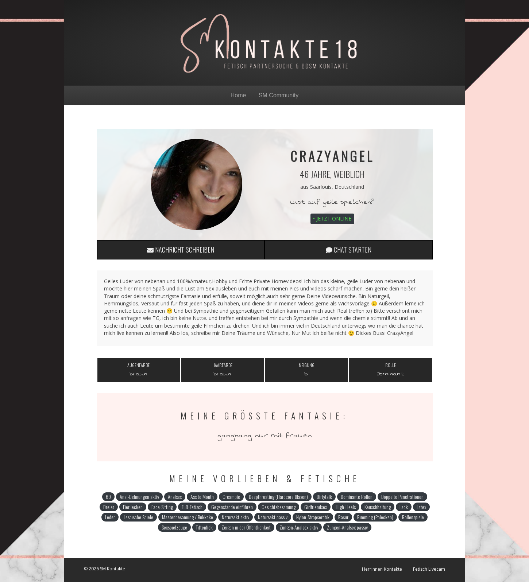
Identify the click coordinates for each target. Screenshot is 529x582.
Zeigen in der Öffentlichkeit (246, 527)
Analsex (175, 496)
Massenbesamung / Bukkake (187, 517)
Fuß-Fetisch (192, 507)
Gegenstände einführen (232, 507)
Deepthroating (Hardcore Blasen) (278, 496)
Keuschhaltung (377, 507)
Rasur (343, 517)
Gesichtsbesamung (279, 507)
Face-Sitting (162, 507)
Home (238, 95)
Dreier (108, 507)
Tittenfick (204, 527)
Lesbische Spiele (138, 517)
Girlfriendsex (315, 507)
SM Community (278, 95)
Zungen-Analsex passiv (347, 527)
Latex (421, 507)
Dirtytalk (324, 496)
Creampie (231, 496)
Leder (110, 517)
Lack (403, 507)
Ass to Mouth (202, 496)
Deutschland (349, 186)
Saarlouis (321, 186)
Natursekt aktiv (235, 517)
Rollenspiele (413, 517)
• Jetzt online (332, 218)
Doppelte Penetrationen (402, 496)
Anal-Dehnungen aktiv (139, 496)
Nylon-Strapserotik (312, 517)
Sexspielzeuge (174, 527)
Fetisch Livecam (429, 569)
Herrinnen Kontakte (382, 569)
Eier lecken (133, 507)
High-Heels (346, 507)
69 (108, 496)
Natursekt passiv (272, 517)
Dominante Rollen (356, 496)
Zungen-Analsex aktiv (298, 527)
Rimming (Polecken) (375, 517)
